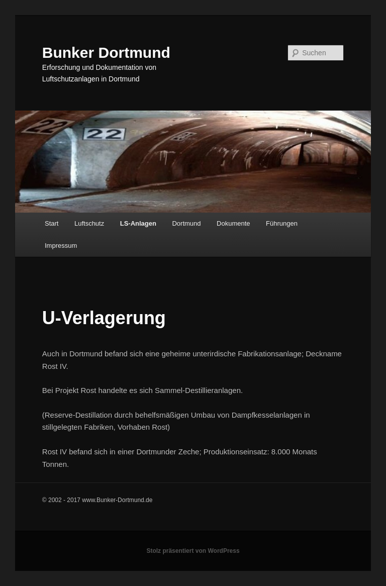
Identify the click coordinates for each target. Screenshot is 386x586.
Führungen (282, 223)
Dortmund (186, 223)
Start (51, 223)
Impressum (61, 245)
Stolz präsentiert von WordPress (192, 550)
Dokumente (233, 223)
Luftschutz (89, 223)
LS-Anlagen (138, 223)
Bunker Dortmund (106, 52)
